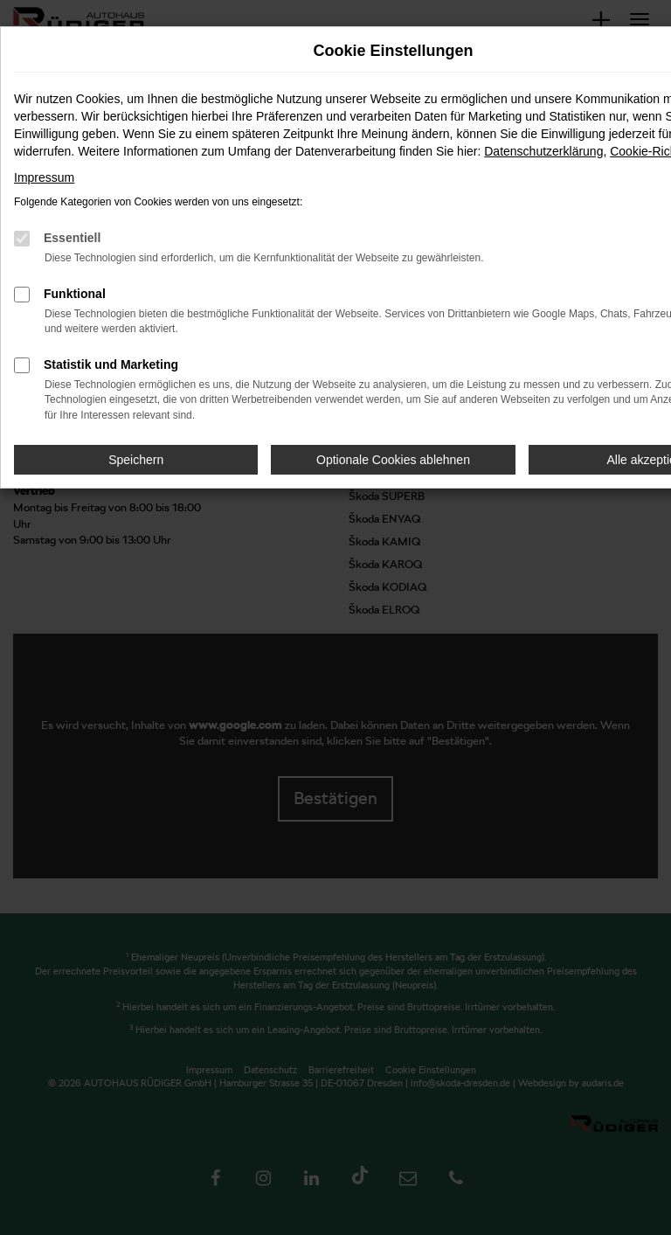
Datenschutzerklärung (543, 151)
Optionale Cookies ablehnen (393, 460)
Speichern (135, 460)
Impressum (44, 177)
